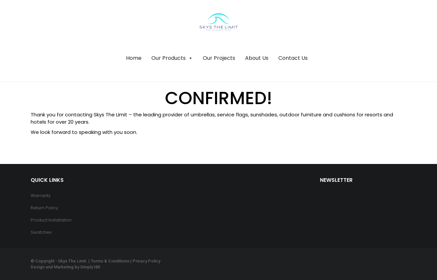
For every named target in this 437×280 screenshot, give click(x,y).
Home (133, 58)
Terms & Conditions (110, 261)
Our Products (172, 58)
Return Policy (44, 208)
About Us (256, 58)
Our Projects (219, 58)
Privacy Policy (146, 261)
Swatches (41, 232)
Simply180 (90, 266)
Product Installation (51, 220)
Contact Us (293, 58)
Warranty (40, 195)
